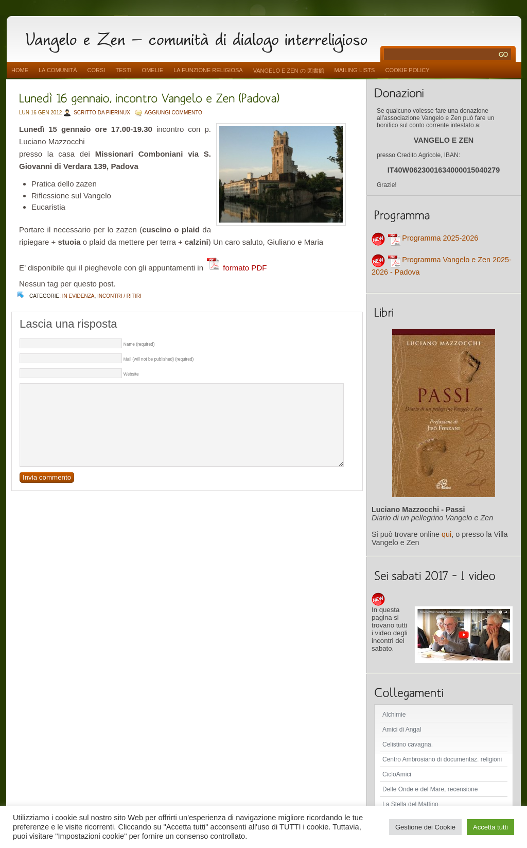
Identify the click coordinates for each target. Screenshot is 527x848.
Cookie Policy (407, 70)
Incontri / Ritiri (119, 296)
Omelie (153, 70)
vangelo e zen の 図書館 (288, 70)
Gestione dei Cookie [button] (425, 827)
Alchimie (394, 714)
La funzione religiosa (207, 70)
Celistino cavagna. (407, 744)
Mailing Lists (355, 70)
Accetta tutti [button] (490, 827)
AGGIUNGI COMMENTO (173, 112)
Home (19, 70)
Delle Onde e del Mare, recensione (430, 789)
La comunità (58, 70)
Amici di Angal (401, 729)
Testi (123, 70)
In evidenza (78, 296)
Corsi (96, 70)
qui (446, 534)
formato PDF (236, 267)
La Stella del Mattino (410, 804)
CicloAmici (396, 774)
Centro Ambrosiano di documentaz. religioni (442, 759)
